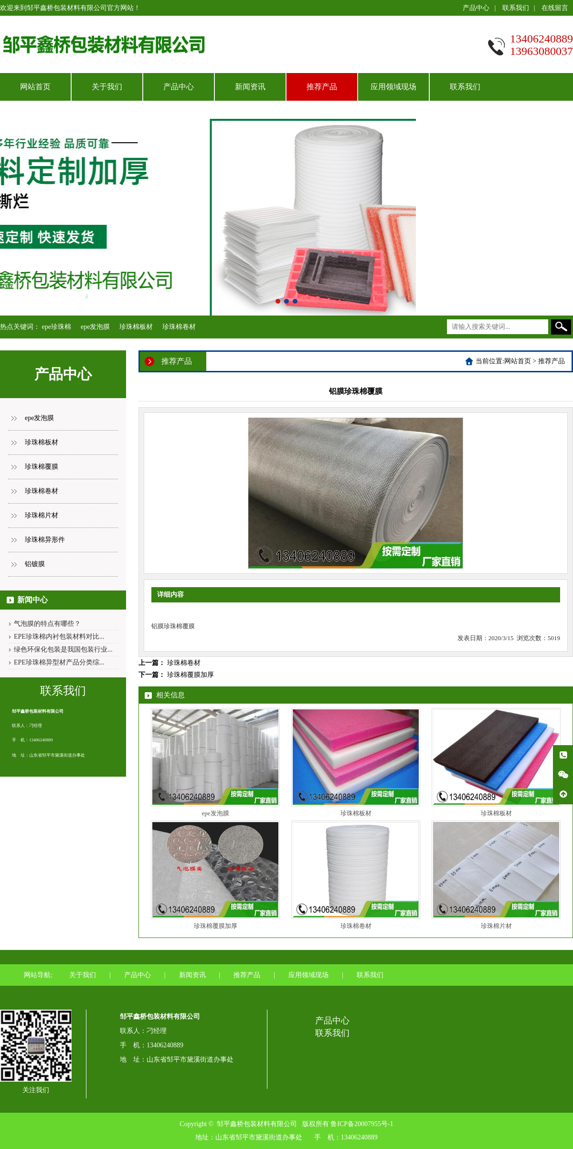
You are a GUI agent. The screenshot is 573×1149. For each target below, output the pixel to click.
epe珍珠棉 (56, 326)
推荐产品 (322, 87)
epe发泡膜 (95, 326)
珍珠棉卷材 (179, 326)
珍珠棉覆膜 (41, 466)
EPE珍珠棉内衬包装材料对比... (59, 636)
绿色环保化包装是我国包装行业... (63, 649)
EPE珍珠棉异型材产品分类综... (59, 662)
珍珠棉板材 (136, 326)
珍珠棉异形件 (45, 539)
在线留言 (554, 7)
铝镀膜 (35, 564)
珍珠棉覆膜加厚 (190, 674)
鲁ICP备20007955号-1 (361, 1124)
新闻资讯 (250, 87)
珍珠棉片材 (41, 515)
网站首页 (35, 87)
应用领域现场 (393, 87)
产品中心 (476, 7)
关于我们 (107, 87)
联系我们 (515, 7)
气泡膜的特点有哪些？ (47, 623)
